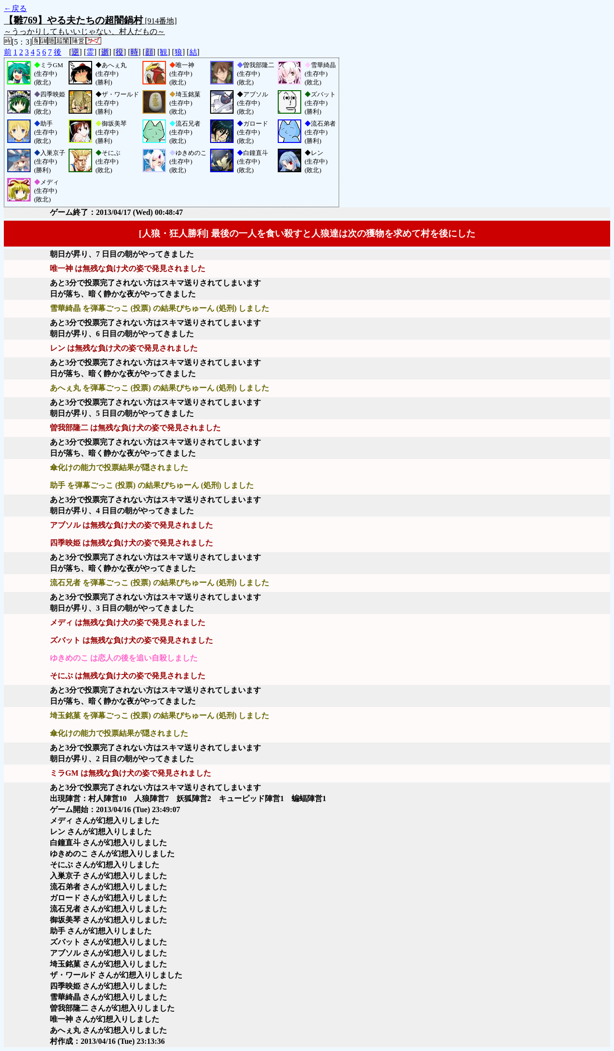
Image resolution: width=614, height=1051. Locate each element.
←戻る (15, 8)
